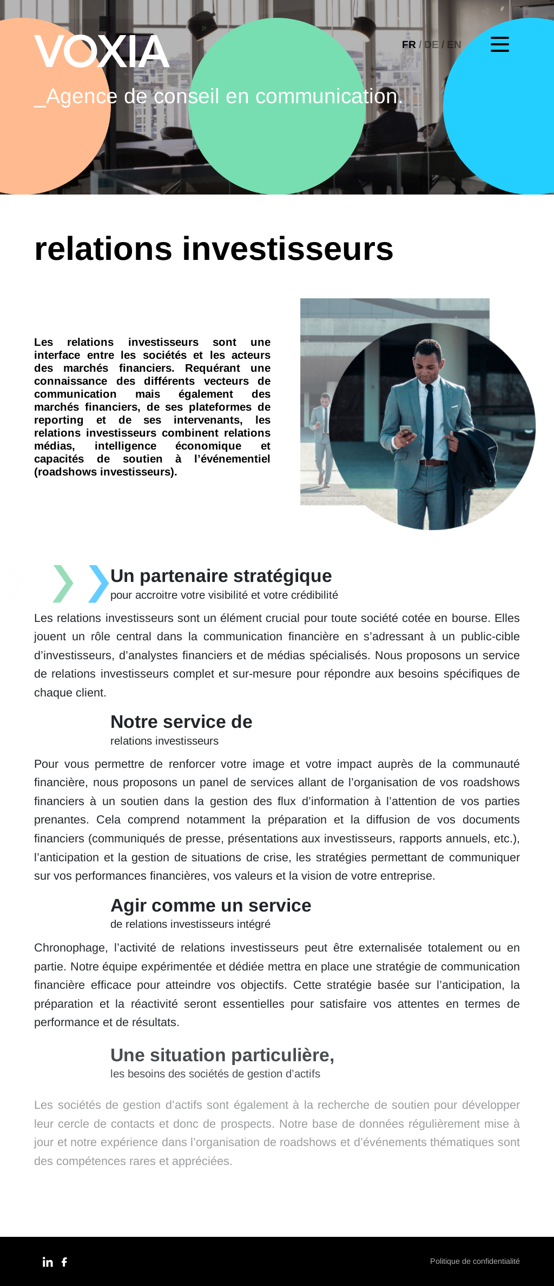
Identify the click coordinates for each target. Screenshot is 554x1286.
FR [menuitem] (409, 44)
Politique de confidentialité (475, 1261)
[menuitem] (413, 44)
